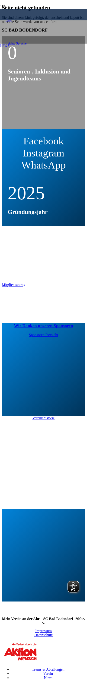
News (48, 678)
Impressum (43, 631)
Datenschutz (43, 635)
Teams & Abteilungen (48, 669)
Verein (48, 673)
